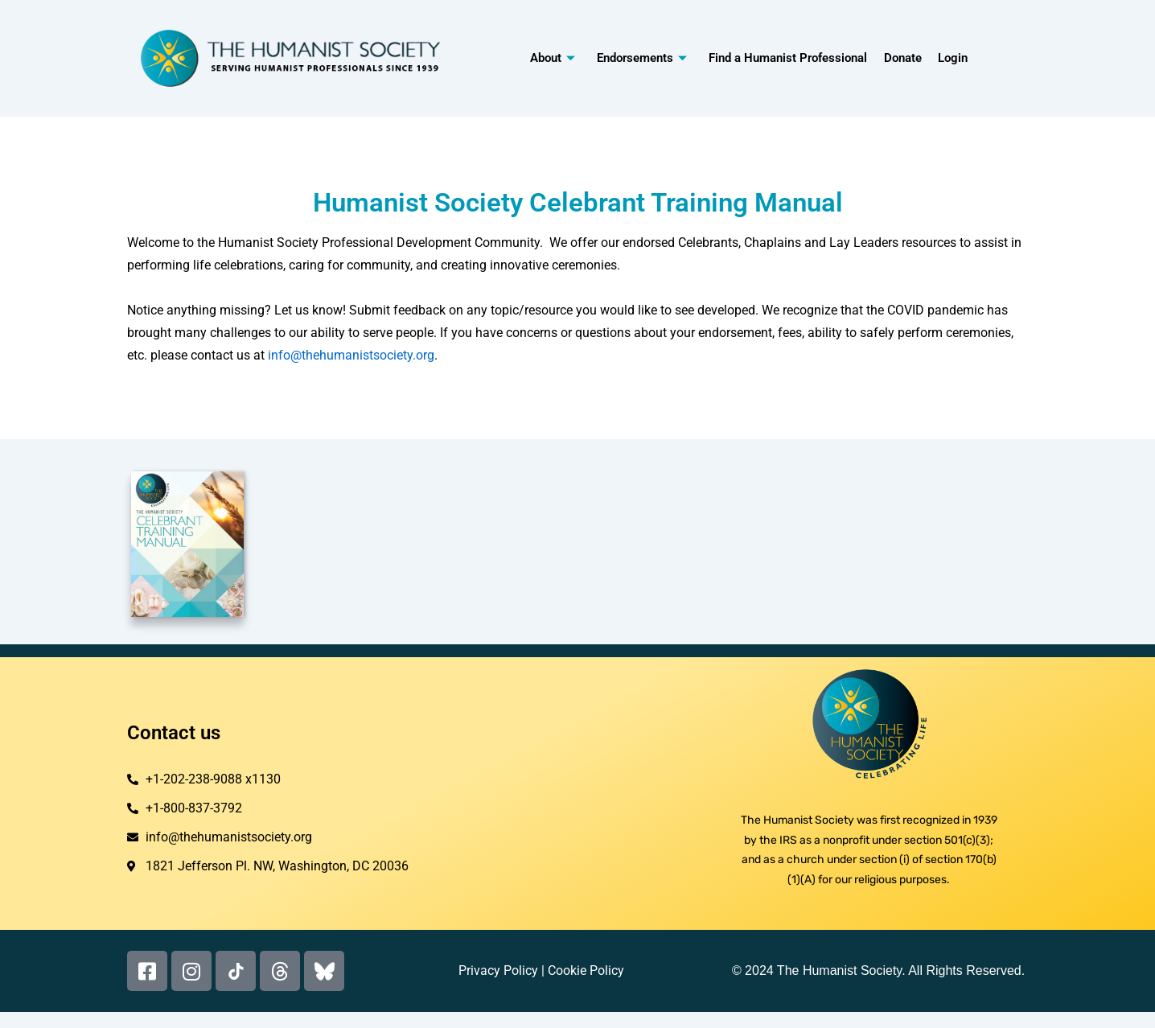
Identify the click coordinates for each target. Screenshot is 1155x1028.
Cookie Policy (586, 970)
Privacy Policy (498, 970)
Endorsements (643, 58)
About (554, 58)
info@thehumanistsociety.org (351, 355)
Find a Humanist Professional (788, 58)
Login (952, 58)
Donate (902, 58)
